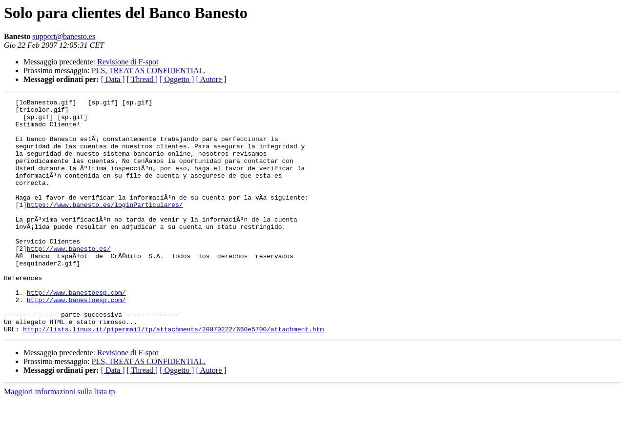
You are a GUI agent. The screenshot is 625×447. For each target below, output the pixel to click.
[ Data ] (113, 79)
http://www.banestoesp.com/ (76, 331)
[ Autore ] (211, 79)
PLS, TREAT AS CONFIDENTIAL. (149, 70)
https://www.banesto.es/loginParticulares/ (105, 226)
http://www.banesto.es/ (69, 279)
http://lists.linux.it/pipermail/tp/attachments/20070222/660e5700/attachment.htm (173, 375)
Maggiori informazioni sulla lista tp (59, 438)
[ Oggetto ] (177, 79)
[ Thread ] (142, 79)
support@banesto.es (63, 36)
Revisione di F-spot (127, 62)
